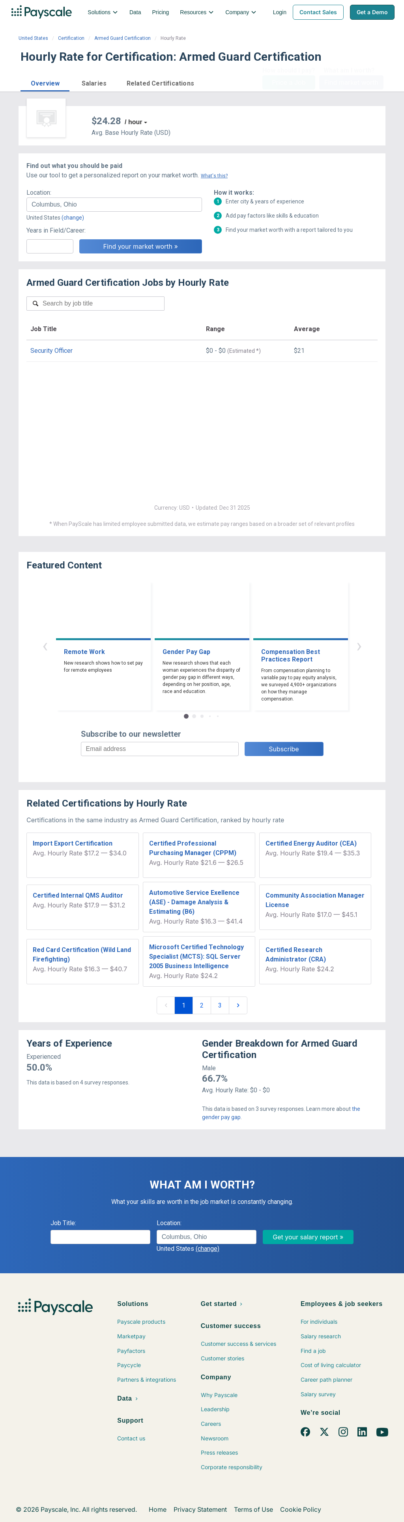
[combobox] (114, 204)
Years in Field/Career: (56, 230)
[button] (45, 82)
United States (33, 38)
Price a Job (288, 82)
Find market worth (351, 82)
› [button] (359, 645)
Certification (71, 38)
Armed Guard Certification (122, 38)
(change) (73, 217)
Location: (38, 192)
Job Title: (63, 1223)
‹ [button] (45, 645)
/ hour (133, 122)
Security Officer (51, 350)
